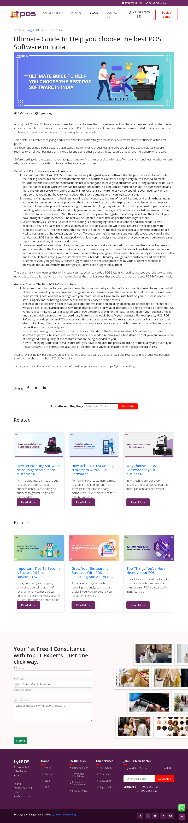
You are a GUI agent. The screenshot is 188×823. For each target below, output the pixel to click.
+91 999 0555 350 (139, 14)
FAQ (47, 787)
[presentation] (34, 728)
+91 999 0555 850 (157, 2)
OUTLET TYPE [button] (52, 12)
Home (17, 30)
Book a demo (166, 15)
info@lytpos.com (133, 2)
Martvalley (69, 814)
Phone (19, 679)
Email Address (23, 690)
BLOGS (94, 12)
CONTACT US (113, 14)
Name (19, 668)
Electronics (105, 781)
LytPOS (56, 814)
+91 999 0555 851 (147, 786)
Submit (20, 741)
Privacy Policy (79, 790)
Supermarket (106, 787)
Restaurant (105, 767)
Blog (29, 30)
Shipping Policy (80, 767)
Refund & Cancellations (79, 783)
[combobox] (18, 684)
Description (21, 700)
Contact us (51, 774)
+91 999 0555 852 (146, 790)
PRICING (76, 12)
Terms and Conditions (78, 775)
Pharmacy (105, 774)
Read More (28, 502)
